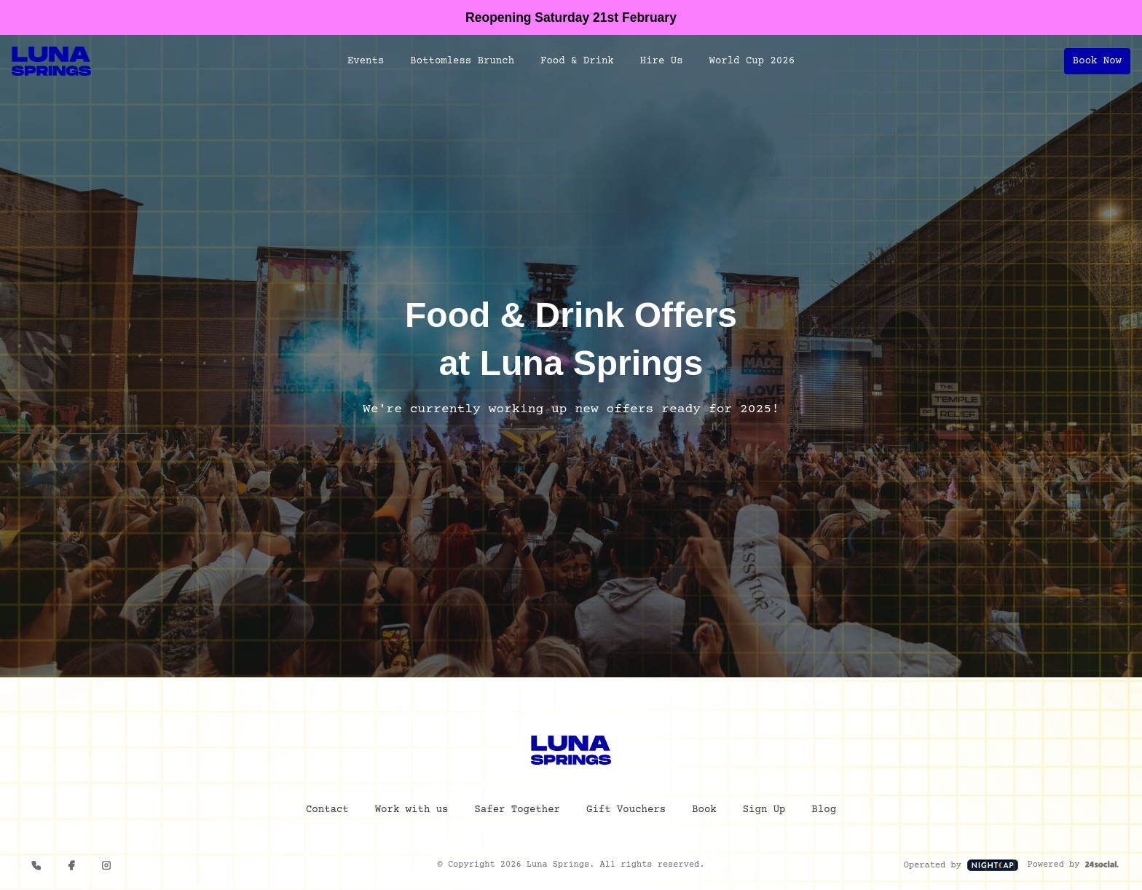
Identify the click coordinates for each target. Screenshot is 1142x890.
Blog (823, 812)
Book (704, 812)
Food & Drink (577, 61)
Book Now (1097, 61)
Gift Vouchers (626, 812)
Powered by (1073, 867)
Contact (327, 812)
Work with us (412, 812)
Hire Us (661, 61)
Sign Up (764, 812)
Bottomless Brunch (462, 61)
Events (365, 61)
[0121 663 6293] (36, 867)
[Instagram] (106, 867)
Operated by (961, 867)
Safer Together (517, 812)
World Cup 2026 (752, 61)
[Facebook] (71, 867)
